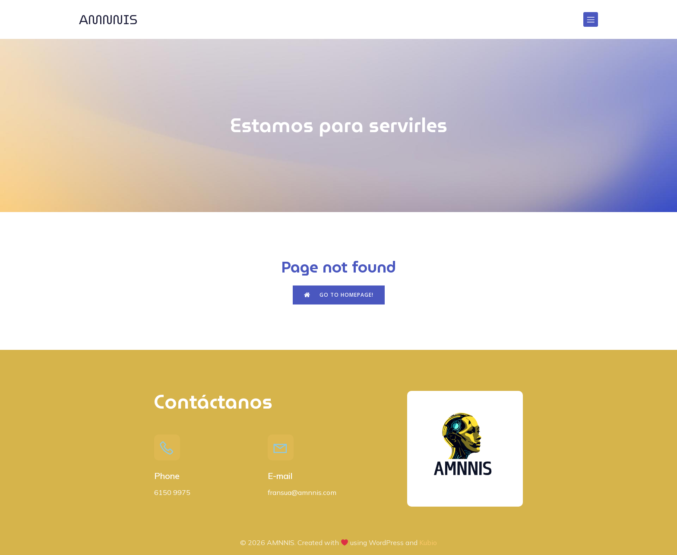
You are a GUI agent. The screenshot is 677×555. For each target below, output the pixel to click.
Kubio (428, 542)
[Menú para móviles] (590, 19)
